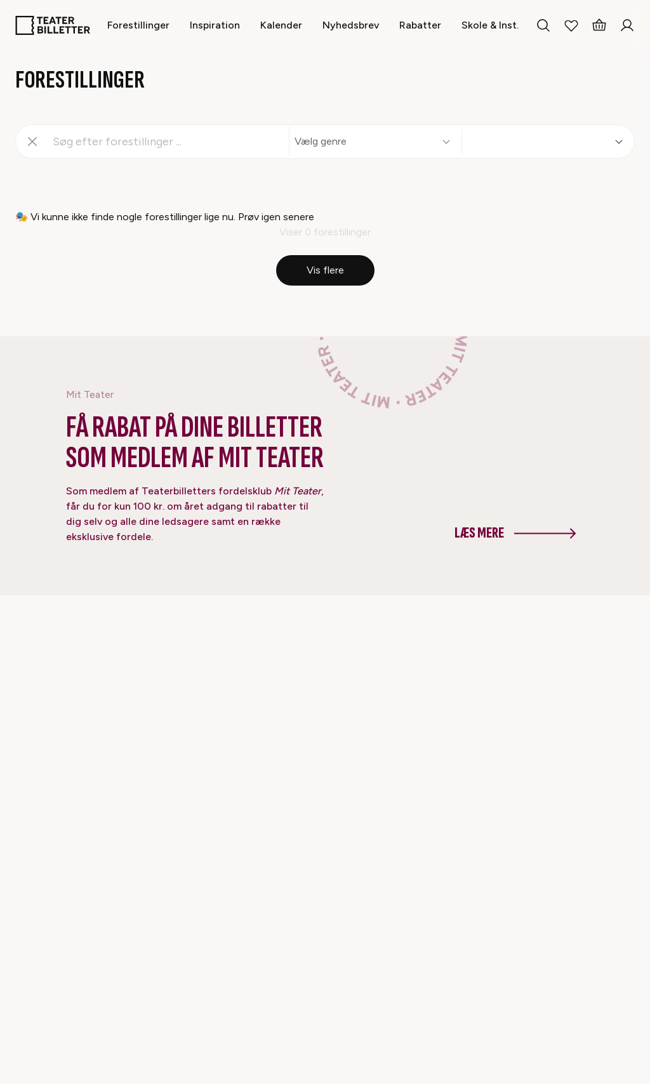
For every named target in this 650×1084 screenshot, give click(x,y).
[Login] (627, 25)
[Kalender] (281, 25)
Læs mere (515, 533)
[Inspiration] (215, 25)
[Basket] (599, 25)
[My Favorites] (571, 25)
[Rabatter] (420, 25)
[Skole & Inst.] (490, 25)
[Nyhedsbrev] (350, 25)
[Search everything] (543, 25)
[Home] (52, 25)
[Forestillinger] (138, 25)
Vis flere (325, 270)
